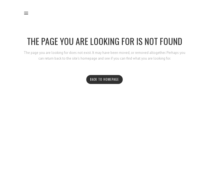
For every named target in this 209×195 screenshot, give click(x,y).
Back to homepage (104, 79)
